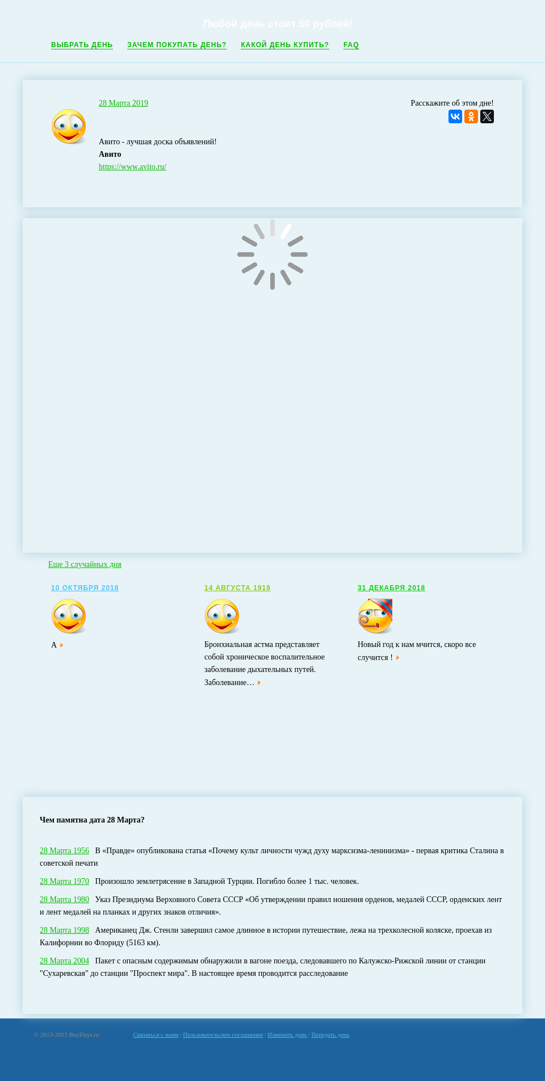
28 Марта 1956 (64, 850)
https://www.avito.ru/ (132, 166)
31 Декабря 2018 (391, 588)
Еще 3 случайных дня (84, 564)
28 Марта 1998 (64, 930)
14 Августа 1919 (237, 588)
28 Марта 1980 (64, 899)
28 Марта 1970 (64, 881)
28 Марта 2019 (123, 103)
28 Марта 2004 (64, 961)
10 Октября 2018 (85, 588)
